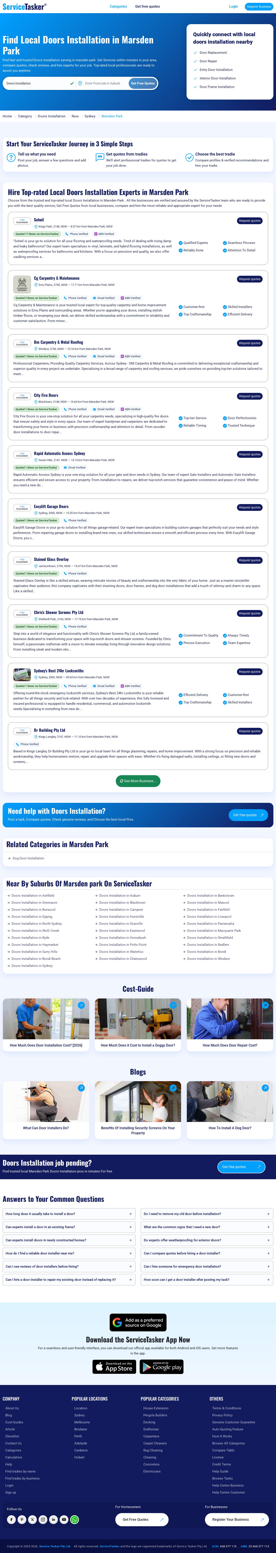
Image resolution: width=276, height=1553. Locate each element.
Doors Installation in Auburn (119, 896)
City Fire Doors (46, 395)
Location (80, 1408)
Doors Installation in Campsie (121, 910)
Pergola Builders (155, 1415)
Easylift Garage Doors (51, 506)
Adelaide (80, 1443)
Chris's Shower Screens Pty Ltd (58, 612)
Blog (8, 1415)
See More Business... (138, 781)
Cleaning (149, 1457)
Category (25, 116)
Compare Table (223, 1450)
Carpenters (151, 1436)
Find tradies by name (20, 1471)
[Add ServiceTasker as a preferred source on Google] (138, 1322)
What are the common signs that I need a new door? (182, 1227)
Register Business (259, 6)
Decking (149, 1422)
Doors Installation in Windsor (208, 959)
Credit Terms (221, 1464)
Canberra (80, 1450)
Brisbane (80, 1429)
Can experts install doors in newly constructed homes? (46, 1240)
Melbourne (82, 1422)
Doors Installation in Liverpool (209, 917)
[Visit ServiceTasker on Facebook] (11, 1519)
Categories (13, 1450)
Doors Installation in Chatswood (123, 959)
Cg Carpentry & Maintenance (56, 278)
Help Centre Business (228, 1485)
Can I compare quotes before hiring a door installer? (182, 1253)
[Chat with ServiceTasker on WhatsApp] (74, 1519)
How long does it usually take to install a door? (40, 1214)
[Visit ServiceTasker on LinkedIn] (53, 1519)
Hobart (79, 1457)
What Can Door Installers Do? (46, 1128)
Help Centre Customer (228, 1492)
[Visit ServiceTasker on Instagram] (43, 1519)
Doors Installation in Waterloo (121, 952)
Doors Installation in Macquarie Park (214, 931)
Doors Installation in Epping (32, 917)
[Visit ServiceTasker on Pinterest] (22, 1519)
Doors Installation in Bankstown (210, 896)
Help (8, 1464)
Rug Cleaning (152, 1450)
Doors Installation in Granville (121, 924)
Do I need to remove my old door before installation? (182, 1214)
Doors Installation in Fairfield (208, 910)
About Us (12, 1408)
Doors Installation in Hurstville (121, 917)
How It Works (222, 1436)
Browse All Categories (228, 1443)
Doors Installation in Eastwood (122, 931)
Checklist (12, 1436)
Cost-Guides (14, 1422)
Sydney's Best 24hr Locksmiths (59, 670)
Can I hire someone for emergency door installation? (182, 1267)
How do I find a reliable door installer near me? (40, 1253)
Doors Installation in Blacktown (122, 903)
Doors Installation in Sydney (32, 966)
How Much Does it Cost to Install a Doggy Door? (138, 1045)
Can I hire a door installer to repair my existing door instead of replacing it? (61, 1280)
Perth (78, 1436)
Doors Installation (51, 116)
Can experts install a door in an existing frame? (40, 1227)
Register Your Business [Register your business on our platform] (238, 1519)
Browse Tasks (222, 1478)
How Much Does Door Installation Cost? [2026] (46, 1045)
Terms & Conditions (226, 1408)
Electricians (152, 1471)
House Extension (155, 1408)
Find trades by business (22, 1478)
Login (233, 6)
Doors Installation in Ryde (30, 938)
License (218, 1457)
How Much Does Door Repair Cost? (230, 1045)
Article (10, 1429)
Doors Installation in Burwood (33, 910)
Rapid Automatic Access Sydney (59, 453)
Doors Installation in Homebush (122, 938)
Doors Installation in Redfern (208, 945)
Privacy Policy (222, 1415)
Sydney (90, 116)
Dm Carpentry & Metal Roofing (58, 342)
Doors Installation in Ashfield (33, 896)
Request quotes (249, 220)
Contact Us (13, 1443)
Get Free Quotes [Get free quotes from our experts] (143, 1519)
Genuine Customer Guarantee (233, 1422)
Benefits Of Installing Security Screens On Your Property (138, 1130)
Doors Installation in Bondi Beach (36, 959)
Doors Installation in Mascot (208, 903)
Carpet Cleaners (155, 1443)
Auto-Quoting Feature (227, 1429)
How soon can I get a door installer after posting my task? (186, 1280)
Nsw (75, 116)
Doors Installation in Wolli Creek (35, 931)
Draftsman (151, 1429)
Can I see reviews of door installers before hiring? (42, 1267)
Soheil (39, 219)
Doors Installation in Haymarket (35, 945)
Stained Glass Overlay (51, 559)
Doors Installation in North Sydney (37, 924)
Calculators (13, 1457)
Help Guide (220, 1471)
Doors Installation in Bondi (206, 952)
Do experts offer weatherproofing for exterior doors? (182, 1240)
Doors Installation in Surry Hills (34, 952)
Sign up (10, 1492)
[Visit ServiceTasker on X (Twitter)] (32, 1519)
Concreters (151, 1464)
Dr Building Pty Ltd (49, 730)
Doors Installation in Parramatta (210, 924)
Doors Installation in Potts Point (122, 945)
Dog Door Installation (28, 858)
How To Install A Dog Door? (230, 1128)
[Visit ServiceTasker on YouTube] (64, 1519)
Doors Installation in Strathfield (210, 938)
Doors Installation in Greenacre (34, 903)
